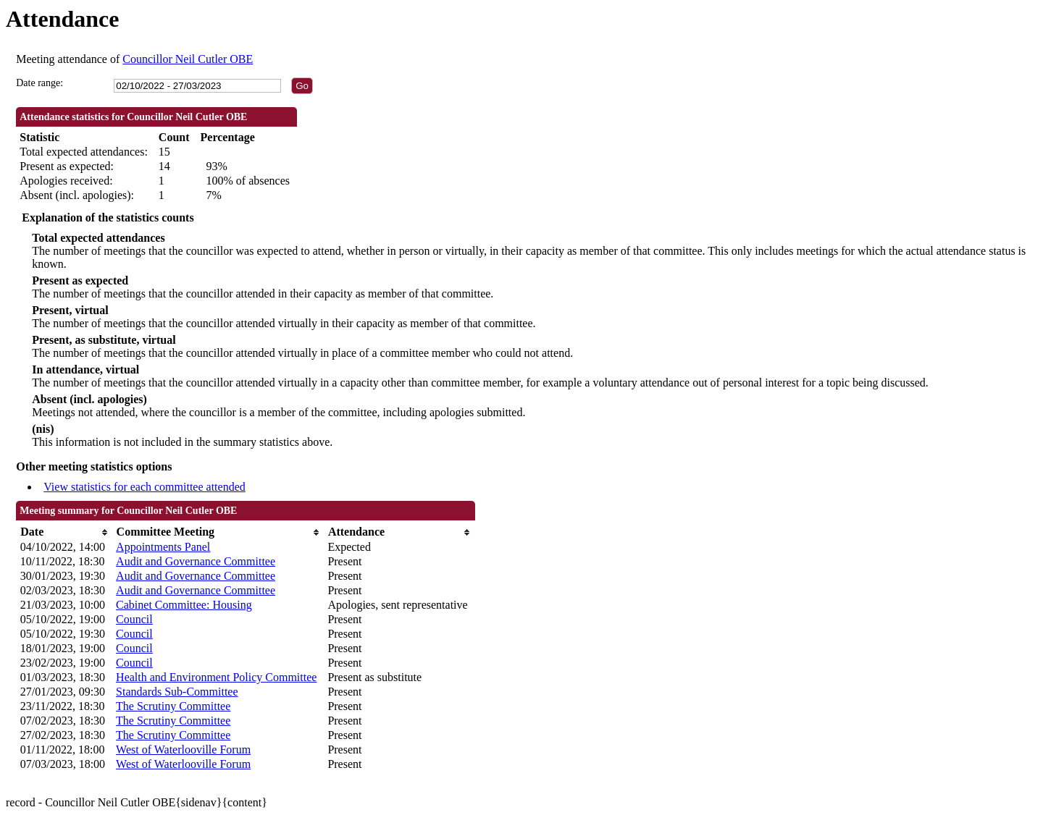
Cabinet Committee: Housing (184, 605)
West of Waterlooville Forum (183, 749)
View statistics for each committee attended (144, 487)
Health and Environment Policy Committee (216, 677)
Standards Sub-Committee (177, 691)
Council (134, 619)
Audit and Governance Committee (195, 561)
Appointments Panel (163, 547)
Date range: (39, 82)
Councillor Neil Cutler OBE (187, 59)
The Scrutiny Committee (173, 706)
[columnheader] (64, 532)
